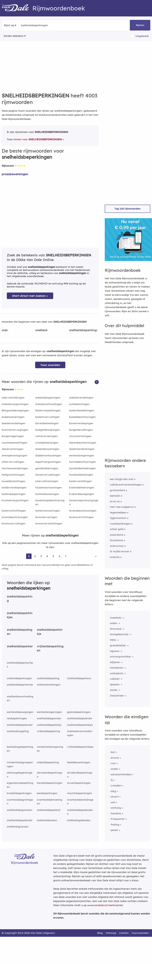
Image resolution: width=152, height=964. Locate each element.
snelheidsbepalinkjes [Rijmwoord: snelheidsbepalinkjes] (80, 724)
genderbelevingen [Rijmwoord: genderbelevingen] (46, 468)
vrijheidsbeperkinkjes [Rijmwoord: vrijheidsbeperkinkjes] (80, 746)
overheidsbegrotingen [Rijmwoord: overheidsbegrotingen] (20, 801)
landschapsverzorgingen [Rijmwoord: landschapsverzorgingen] (83, 502)
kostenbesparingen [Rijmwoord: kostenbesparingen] (14, 494)
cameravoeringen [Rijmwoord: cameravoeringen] (46, 436)
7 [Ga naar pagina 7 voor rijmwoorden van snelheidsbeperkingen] (65, 556)
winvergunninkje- (121, 656)
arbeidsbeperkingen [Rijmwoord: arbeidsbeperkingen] (19, 678)
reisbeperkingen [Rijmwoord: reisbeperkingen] (17, 718)
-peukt (114, 830)
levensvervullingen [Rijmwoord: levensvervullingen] (13, 523)
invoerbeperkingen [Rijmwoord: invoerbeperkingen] (79, 783)
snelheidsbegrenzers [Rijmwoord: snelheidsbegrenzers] (19, 810)
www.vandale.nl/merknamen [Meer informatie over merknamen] (105, 905)
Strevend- (116, 628)
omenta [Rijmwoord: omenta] (115, 557)
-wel (112, 802)
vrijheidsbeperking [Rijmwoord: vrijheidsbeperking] (48, 731)
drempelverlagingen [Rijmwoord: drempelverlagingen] (14, 455)
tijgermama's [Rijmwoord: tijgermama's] (118, 518)
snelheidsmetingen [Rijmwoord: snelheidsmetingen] (48, 684)
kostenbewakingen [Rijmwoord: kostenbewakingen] (47, 494)
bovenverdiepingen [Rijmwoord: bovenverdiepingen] (81, 423)
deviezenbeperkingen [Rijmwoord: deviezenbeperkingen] (49, 774)
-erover (114, 757)
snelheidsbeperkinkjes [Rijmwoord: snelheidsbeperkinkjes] (19, 615)
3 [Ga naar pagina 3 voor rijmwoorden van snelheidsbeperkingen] (41, 556)
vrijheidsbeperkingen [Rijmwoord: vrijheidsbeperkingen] (50, 648)
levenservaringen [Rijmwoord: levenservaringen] (46, 517)
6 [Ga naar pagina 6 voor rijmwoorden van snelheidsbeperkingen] (59, 556)
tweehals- (116, 617)
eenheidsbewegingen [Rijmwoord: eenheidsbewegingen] (20, 712)
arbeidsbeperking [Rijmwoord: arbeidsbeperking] (48, 762)
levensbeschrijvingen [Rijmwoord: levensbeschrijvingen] (15, 517)
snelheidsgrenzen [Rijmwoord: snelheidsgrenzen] (17, 826)
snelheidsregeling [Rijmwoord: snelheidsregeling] (18, 731)
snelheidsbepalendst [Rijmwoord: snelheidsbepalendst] (19, 820)
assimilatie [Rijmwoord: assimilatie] (116, 534)
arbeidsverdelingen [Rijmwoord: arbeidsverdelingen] (81, 397)
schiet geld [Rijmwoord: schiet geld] (117, 529)
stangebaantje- (119, 634)
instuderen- (117, 667)
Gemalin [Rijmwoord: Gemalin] (115, 495)
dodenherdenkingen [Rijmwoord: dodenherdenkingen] (82, 449)
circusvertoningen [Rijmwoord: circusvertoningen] (80, 436)
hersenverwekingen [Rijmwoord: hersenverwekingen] (47, 474)
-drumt (114, 796)
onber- (114, 623)
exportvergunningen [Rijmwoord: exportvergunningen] (48, 461)
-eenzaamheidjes (120, 774)
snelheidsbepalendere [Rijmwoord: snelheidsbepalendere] (80, 812)
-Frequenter (117, 818)
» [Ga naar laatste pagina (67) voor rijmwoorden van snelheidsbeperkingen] (95, 556)
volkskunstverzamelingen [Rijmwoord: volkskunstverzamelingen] (126, 484)
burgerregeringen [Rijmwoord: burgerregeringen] (13, 436)
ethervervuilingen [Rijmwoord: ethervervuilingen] (13, 461)
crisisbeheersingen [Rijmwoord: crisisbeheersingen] (46, 442)
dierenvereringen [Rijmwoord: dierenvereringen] (12, 449)
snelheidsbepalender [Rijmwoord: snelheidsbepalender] (20, 724)
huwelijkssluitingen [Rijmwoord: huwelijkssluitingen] (13, 481)
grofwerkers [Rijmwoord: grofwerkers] (117, 490)
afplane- (115, 662)
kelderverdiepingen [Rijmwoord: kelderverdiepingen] (14, 487)
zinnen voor (37, 139)
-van (113, 763)
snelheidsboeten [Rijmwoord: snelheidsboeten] (47, 820)
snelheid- (41, 330)
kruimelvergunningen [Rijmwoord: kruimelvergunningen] (15, 500)
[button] (97, 382)
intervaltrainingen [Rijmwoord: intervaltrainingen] (46, 481)
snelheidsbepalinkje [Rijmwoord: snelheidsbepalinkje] (49, 724)
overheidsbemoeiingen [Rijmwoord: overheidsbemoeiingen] (49, 801)
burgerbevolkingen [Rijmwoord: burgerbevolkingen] (81, 429)
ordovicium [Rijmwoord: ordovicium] (117, 546)
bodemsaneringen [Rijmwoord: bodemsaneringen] (13, 417)
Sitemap (111, 933)
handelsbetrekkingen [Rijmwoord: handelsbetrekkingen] (82, 468)
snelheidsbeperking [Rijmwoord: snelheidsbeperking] (19, 598)
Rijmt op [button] (9, 25)
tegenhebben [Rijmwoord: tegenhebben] (118, 512)
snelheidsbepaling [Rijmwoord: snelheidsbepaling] (48, 678)
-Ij (111, 780)
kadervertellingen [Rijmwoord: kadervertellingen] (80, 481)
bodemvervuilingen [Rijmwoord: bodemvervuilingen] (47, 417)
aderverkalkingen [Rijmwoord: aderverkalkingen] (13, 397)
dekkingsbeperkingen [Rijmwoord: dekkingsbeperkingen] (19, 774)
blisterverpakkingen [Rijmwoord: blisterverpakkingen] (48, 410)
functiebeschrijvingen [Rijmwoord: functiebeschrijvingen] (82, 461)
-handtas (115, 813)
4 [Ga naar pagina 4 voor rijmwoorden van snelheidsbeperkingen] (47, 556)
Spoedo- (115, 684)
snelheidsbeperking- (83, 330)
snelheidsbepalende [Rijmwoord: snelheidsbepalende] (79, 718)
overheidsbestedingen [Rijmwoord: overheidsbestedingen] (80, 801)
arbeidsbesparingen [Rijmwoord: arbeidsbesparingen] (47, 397)
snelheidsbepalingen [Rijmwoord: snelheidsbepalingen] (19, 632)
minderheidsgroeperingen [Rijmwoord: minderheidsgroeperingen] (20, 764)
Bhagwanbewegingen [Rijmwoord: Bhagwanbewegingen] (15, 410)
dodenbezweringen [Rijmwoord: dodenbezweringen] (47, 449)
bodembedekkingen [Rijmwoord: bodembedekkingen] (81, 410)
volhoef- (115, 678)
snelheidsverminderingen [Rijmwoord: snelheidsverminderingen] (79, 733)
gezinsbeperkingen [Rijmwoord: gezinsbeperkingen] (79, 712)
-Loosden (115, 785)
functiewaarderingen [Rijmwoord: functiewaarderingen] (15, 468)
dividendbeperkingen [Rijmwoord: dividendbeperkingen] (79, 774)
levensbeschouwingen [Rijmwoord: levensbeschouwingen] (82, 510)
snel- (5, 330)
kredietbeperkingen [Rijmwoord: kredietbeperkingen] (19, 793)
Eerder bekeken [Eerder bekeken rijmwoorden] (14, 36)
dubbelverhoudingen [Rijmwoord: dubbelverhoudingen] (48, 455)
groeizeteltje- (118, 645)
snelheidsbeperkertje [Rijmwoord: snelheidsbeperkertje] (20, 684)
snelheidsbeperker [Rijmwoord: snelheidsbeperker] (20, 646)
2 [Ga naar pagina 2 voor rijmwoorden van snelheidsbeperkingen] (35, 556)
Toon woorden (50, 365)
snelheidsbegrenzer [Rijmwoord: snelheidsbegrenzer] (49, 718)
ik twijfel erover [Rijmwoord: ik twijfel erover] (119, 551)
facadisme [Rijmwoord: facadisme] (116, 540)
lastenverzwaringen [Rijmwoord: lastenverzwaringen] (47, 510)
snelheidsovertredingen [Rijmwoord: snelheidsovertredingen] (20, 698)
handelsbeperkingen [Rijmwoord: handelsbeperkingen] (49, 783)
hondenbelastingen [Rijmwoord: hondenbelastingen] (81, 474)
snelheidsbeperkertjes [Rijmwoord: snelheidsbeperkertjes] (20, 664)
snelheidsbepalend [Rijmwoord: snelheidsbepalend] (48, 810)
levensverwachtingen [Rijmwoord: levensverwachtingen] (48, 523)
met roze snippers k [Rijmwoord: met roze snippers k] (122, 506)
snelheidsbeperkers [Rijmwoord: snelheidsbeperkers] (79, 678)
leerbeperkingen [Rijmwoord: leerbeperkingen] (47, 793)
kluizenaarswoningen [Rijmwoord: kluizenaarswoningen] (48, 487)
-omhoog (115, 807)
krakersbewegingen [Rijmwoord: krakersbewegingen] (81, 494)
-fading (114, 824)
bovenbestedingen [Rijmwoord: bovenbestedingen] (47, 423)
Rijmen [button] (140, 25)
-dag (113, 791)
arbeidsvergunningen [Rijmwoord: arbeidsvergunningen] (15, 404)
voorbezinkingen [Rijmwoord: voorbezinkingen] (120, 523)
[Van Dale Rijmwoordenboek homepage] (17, 8)
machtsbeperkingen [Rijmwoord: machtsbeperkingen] (79, 793)
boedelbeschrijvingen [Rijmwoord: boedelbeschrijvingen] (82, 417)
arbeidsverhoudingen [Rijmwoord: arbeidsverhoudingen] (48, 404)
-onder (114, 768)
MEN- (113, 640)
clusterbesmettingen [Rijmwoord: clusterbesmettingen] (14, 442)
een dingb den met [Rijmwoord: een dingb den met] (121, 479)
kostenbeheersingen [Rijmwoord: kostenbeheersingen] (81, 487)
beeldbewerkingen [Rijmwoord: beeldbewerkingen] (78, 762)
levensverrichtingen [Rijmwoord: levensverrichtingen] (81, 517)
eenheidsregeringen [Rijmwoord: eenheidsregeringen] (81, 455)
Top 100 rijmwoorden (127, 208)
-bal (112, 752)
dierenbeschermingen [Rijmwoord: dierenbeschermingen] (82, 442)
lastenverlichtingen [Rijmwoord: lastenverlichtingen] (14, 510)
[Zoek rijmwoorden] (37, 25)
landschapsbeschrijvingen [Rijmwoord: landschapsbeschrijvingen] (49, 502)
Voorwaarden (140, 933)
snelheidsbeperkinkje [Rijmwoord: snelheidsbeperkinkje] (49, 632)
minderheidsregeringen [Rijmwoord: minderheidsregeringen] (50, 748)
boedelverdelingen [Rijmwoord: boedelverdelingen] (13, 423)
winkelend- (117, 673)
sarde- (114, 690)
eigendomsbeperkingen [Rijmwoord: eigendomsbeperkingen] (20, 784)
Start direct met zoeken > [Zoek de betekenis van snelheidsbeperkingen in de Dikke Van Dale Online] (30, 295)
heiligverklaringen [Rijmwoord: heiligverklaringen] (13, 474)
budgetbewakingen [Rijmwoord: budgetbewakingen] (47, 429)
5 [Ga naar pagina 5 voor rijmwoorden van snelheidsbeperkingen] (53, 556)
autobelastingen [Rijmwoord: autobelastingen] (79, 404)
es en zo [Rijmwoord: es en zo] (115, 501)
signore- (115, 651)
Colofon (124, 933)
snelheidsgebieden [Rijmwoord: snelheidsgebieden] (78, 820)
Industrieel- (117, 695)
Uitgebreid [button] (142, 36)
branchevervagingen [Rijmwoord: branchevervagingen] (15, 429)
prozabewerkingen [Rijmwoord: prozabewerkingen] (15, 174)
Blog (100, 933)
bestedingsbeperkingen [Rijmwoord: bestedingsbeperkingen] (20, 748)
